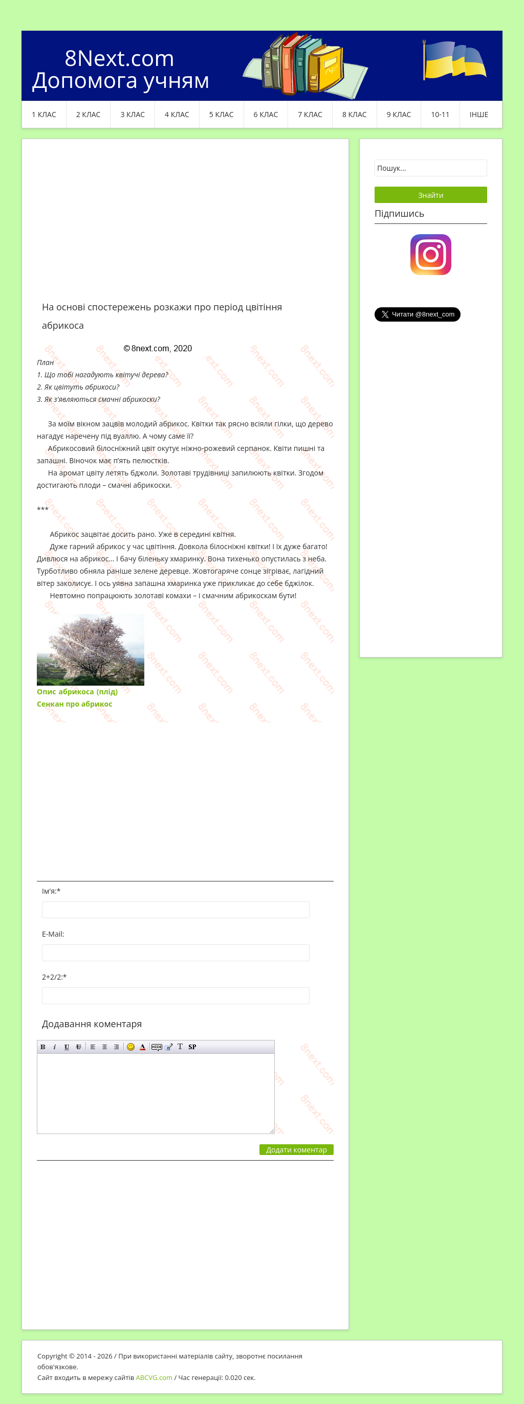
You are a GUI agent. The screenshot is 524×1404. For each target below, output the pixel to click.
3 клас (132, 114)
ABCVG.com (154, 1377)
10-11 (440, 114)
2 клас (88, 114)
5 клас (221, 114)
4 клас (177, 114)
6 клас (266, 114)
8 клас (354, 114)
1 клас (44, 114)
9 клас (399, 114)
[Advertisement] (185, 226)
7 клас (310, 114)
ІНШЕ (479, 114)
